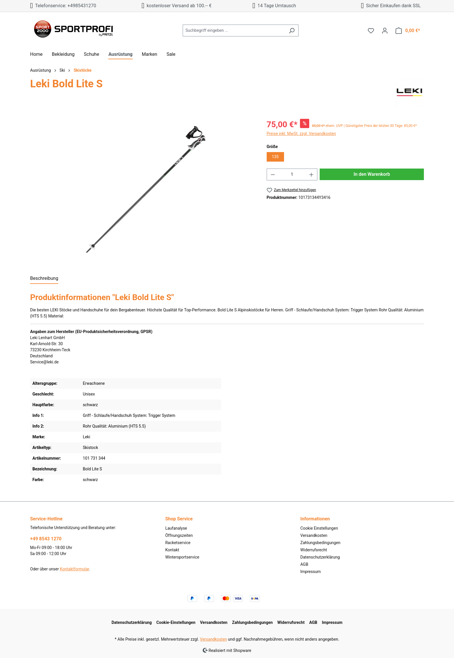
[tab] (44, 278)
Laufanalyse (176, 528)
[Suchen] (292, 30)
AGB (304, 564)
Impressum (310, 571)
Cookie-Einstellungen (175, 622)
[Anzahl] (292, 174)
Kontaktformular (74, 569)
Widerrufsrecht (313, 550)
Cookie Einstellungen (319, 528)
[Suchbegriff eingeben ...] (234, 30)
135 (275, 156)
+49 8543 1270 (45, 538)
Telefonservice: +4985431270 (63, 5)
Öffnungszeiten (179, 535)
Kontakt (172, 550)
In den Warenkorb (372, 174)
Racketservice (178, 542)
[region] (142, 191)
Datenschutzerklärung (320, 557)
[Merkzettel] (371, 30)
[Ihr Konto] (385, 30)
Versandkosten (313, 535)
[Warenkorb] (408, 30)
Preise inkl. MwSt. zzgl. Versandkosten (301, 133)
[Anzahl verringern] (273, 174)
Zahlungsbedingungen (320, 542)
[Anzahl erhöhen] (311, 174)
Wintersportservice (182, 557)
